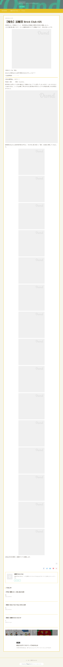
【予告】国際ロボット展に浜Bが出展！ (15, 592)
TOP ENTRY (4, 10)
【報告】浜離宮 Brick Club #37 (13, 618)
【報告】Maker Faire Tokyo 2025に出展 (15, 605)
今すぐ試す (22, 6)
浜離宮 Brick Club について (15, 10)
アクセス (23, 10)
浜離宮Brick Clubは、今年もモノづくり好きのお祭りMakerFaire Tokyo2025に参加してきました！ (26, 608)
